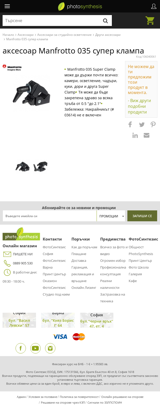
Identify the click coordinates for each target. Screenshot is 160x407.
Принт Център (54, 274)
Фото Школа (139, 267)
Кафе (133, 280)
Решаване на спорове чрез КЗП (63, 402)
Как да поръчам (84, 247)
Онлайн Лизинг (83, 287)
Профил (154, 6)
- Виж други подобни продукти (139, 106)
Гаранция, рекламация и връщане (82, 274)
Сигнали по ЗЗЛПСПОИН (105, 402)
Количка (151, 17)
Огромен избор (113, 260)
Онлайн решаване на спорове (122, 397)
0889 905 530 (18, 263)
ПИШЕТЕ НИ (18, 254)
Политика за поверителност (79, 397)
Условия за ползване (42, 397)
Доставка (78, 260)
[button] (130, 127)
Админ (21, 397)
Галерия (135, 274)
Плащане (78, 253)
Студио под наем (56, 294)
